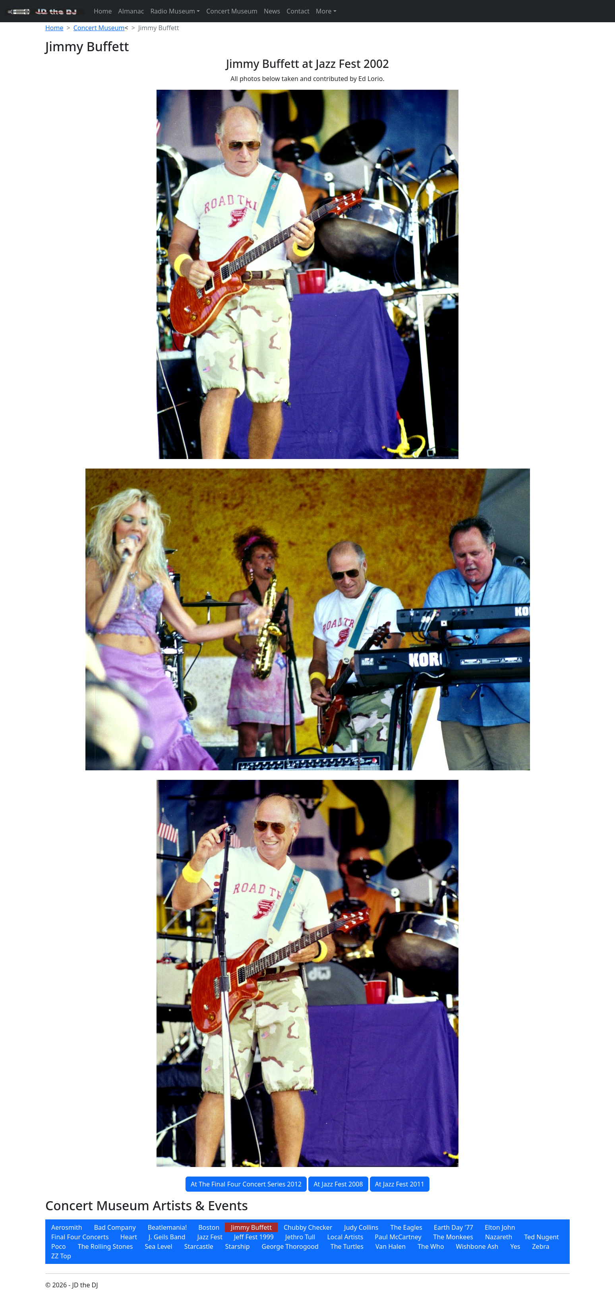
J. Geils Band (167, 1237)
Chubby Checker (308, 1227)
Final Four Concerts (80, 1237)
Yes (515, 1246)
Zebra (540, 1246)
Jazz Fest (209, 1237)
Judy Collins (361, 1227)
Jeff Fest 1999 (254, 1237)
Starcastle (198, 1246)
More (324, 11)
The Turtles (347, 1246)
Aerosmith (66, 1227)
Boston (208, 1227)
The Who (431, 1246)
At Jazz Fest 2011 (399, 1184)
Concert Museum (231, 11)
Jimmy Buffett (251, 1227)
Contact (297, 11)
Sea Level (158, 1246)
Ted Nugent (541, 1237)
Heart (128, 1237)
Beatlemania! (167, 1227)
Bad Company (115, 1227)
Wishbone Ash (477, 1246)
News (272, 11)
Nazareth (498, 1237)
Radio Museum (172, 11)
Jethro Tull (300, 1237)
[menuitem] (66, 1227)
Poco (58, 1246)
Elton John (500, 1227)
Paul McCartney (398, 1237)
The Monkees (453, 1237)
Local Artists (345, 1237)
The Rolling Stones (105, 1246)
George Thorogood (290, 1246)
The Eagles (407, 1227)
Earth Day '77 (453, 1227)
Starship (237, 1246)
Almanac (131, 11)
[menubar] (307, 1242)
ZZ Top (61, 1256)
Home (103, 11)
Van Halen (390, 1246)
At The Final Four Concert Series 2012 (246, 1184)
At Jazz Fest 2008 (338, 1184)
